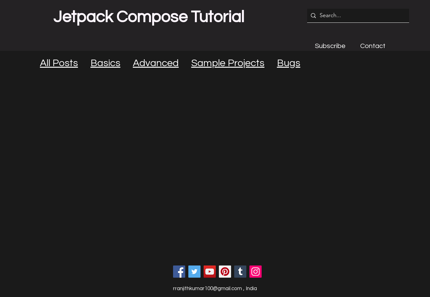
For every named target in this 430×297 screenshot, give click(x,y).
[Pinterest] (225, 271)
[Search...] (358, 15)
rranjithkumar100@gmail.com (207, 288)
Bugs (288, 63)
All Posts (59, 63)
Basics (105, 63)
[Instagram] (255, 271)
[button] (330, 46)
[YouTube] (210, 271)
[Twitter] (194, 271)
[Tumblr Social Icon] (240, 271)
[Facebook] (179, 271)
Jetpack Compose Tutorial (148, 17)
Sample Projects (227, 63)
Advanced (156, 63)
